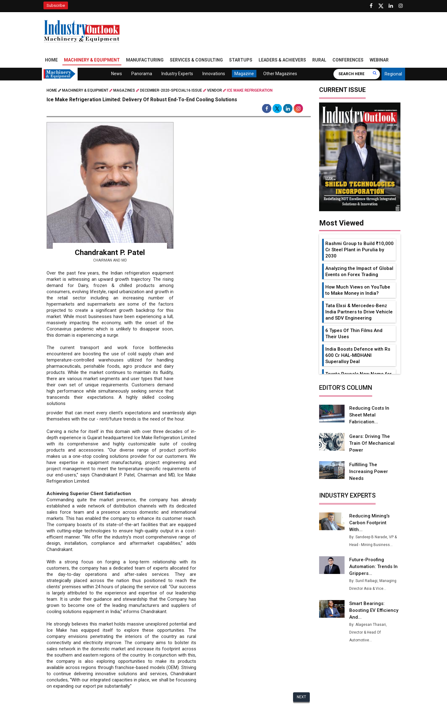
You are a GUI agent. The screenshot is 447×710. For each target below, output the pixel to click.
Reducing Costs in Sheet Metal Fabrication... (369, 415)
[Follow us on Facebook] (371, 6)
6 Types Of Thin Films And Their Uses (353, 333)
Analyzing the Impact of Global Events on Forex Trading (359, 271)
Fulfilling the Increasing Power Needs (368, 471)
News (116, 73)
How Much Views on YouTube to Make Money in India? (357, 290)
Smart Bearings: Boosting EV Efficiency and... (373, 610)
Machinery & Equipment (92, 59)
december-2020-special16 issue (171, 90)
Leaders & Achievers (282, 59)
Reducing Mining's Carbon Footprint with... (369, 522)
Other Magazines (280, 73)
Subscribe (56, 5)
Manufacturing (145, 59)
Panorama (141, 73)
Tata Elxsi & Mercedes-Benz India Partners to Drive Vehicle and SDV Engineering (359, 312)
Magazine (244, 73)
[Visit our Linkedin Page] (391, 6)
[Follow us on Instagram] (401, 6)
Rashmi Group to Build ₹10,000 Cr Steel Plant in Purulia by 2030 (359, 250)
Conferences (347, 59)
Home (51, 59)
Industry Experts (177, 73)
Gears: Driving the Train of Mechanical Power (372, 443)
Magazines (124, 90)
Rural (319, 59)
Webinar (379, 59)
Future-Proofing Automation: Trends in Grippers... (373, 566)
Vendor (214, 90)
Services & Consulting (196, 59)
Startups (240, 59)
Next (301, 697)
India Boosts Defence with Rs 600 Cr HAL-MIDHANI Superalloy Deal (357, 355)
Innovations (213, 73)
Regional (393, 74)
